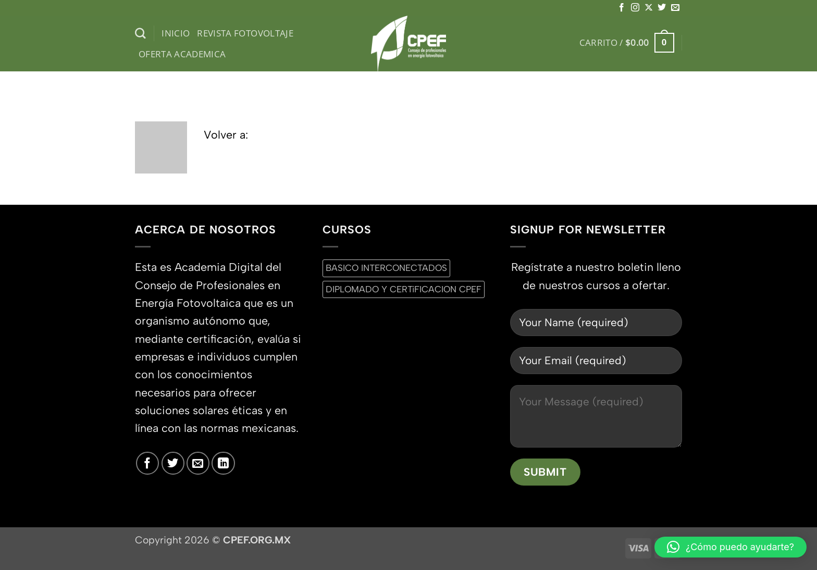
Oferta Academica (182, 54)
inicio (176, 33)
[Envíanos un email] (675, 8)
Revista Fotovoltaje (245, 33)
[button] (626, 42)
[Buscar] (140, 33)
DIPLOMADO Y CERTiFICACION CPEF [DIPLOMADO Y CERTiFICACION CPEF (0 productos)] (403, 289)
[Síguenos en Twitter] (662, 8)
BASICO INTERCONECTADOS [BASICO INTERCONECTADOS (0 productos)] (386, 268)
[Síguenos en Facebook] (621, 8)
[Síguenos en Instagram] (635, 8)
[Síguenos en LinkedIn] (223, 463)
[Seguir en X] (649, 8)
